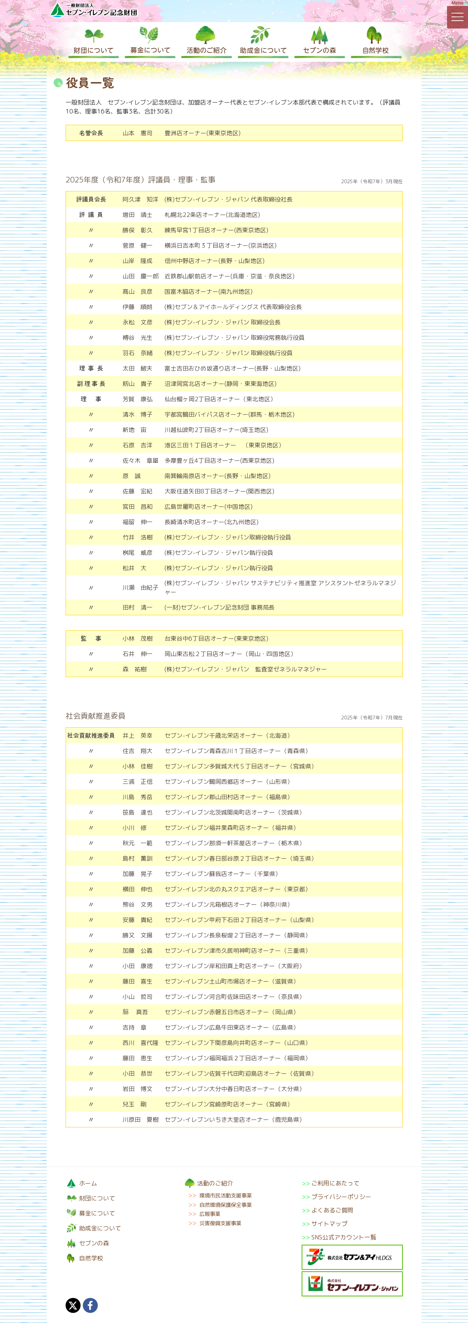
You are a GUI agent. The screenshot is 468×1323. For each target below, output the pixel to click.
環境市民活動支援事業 (225, 1195)
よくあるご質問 (332, 1210)
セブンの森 (318, 42)
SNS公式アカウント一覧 (343, 1237)
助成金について (262, 42)
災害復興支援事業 (220, 1223)
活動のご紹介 (206, 42)
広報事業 (209, 1214)
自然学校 (374, 42)
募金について (149, 42)
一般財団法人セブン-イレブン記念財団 (94, 9)
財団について (94, 42)
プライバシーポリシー (341, 1197)
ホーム (88, 1183)
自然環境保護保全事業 (225, 1205)
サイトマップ (329, 1224)
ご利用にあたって (335, 1183)
